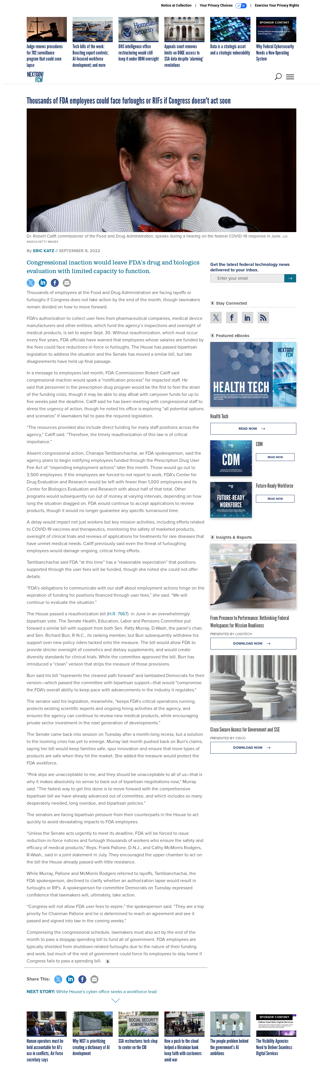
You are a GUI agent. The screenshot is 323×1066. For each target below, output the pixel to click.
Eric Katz (43, 251)
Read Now (253, 428)
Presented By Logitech (231, 634)
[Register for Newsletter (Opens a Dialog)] (290, 278)
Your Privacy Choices (223, 5)
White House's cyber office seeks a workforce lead (106, 991)
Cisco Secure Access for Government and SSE (245, 729)
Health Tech (219, 416)
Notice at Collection (176, 5)
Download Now (253, 643)
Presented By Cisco (228, 738)
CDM (259, 444)
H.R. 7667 (117, 613)
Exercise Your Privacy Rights (277, 5)
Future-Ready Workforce (274, 485)
